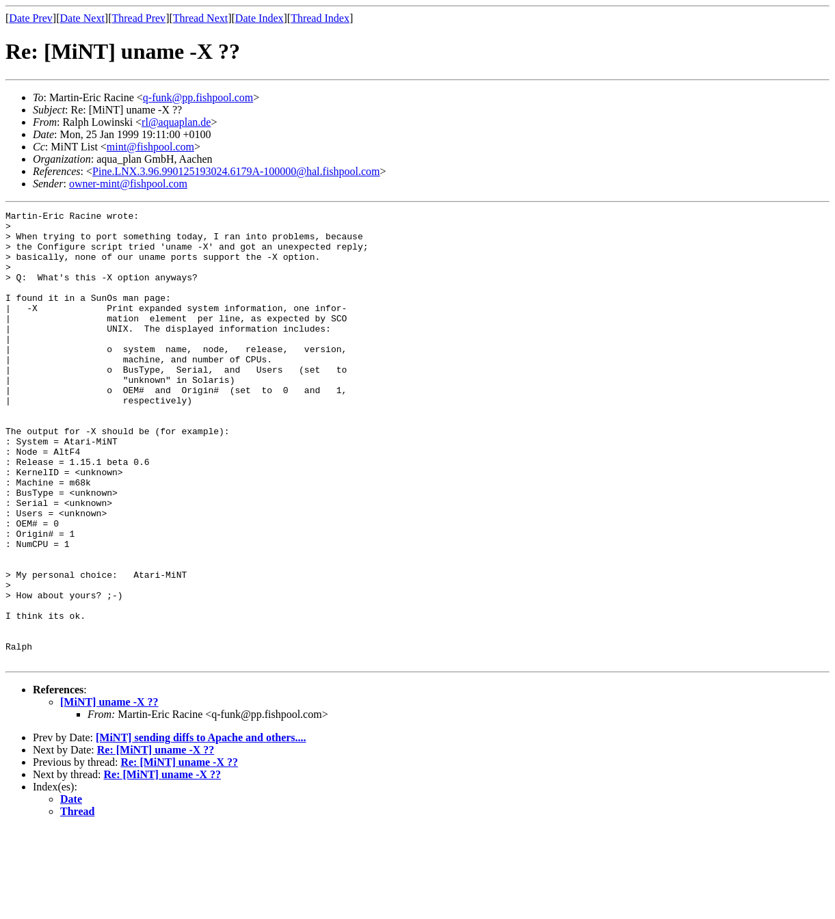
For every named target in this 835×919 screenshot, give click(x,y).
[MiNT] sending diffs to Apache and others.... (201, 828)
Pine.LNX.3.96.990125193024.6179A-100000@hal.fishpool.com (236, 171)
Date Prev (31, 18)
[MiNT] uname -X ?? (109, 792)
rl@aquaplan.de (176, 122)
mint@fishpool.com (150, 146)
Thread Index (320, 18)
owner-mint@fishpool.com (128, 183)
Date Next (82, 18)
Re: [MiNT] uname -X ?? (156, 840)
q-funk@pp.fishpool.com (198, 97)
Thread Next (200, 18)
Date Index (259, 18)
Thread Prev (138, 18)
